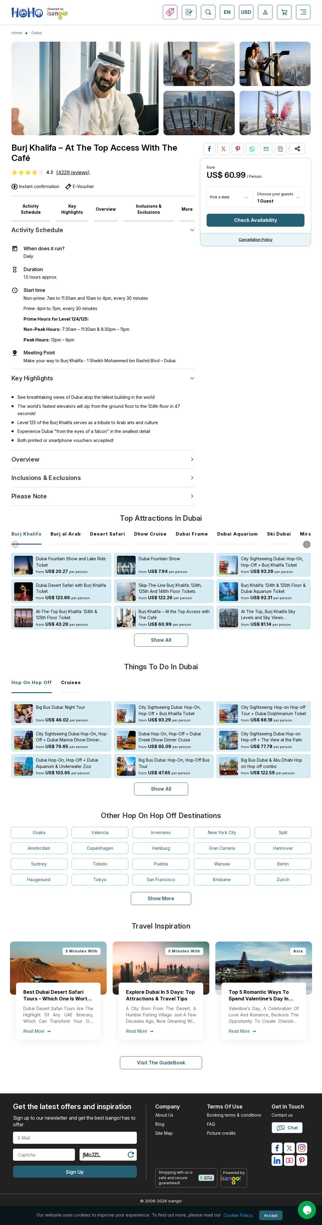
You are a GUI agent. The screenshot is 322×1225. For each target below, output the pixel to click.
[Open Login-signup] (265, 12)
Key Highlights (72, 209)
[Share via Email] (266, 149)
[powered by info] (234, 1180)
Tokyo (100, 879)
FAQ (211, 1124)
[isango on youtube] (289, 1160)
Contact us (282, 1115)
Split (283, 832)
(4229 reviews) (73, 172)
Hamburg (161, 848)
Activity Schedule (31, 209)
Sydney (39, 863)
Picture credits (221, 1133)
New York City (222, 832)
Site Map (164, 1133)
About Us (164, 1115)
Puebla (161, 863)
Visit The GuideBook (161, 1063)
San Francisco (161, 879)
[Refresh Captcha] (130, 1156)
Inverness (161, 832)
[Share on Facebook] (209, 149)
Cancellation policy (255, 239)
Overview (106, 209)
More (187, 209)
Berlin (283, 863)
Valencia (99, 832)
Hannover (283, 848)
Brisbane (222, 879)
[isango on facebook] (277, 1148)
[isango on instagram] (301, 1148)
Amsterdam (39, 848)
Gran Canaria (222, 848)
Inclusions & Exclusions (149, 209)
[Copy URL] (280, 149)
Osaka (39, 832)
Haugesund (38, 879)
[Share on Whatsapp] (252, 149)
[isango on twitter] (289, 1148)
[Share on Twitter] (223, 149)
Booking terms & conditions (234, 1115)
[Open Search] (208, 12)
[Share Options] (297, 148)
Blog (159, 1124)
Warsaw (222, 863)
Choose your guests (275, 194)
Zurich (283, 879)
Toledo (100, 863)
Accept (271, 1215)
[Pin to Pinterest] (238, 149)
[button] (307, 544)
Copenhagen (100, 848)
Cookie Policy (238, 1215)
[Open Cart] (284, 12)
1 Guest (265, 200)
